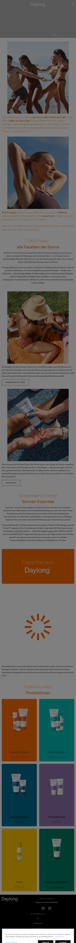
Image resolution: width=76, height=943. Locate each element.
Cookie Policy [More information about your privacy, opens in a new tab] (59, 940)
